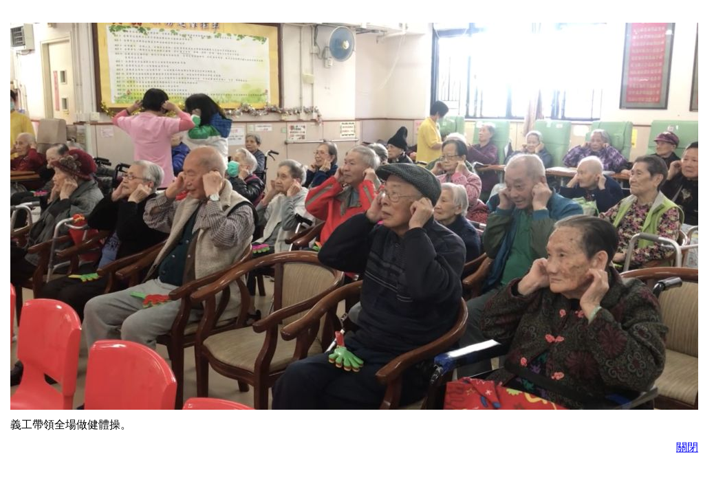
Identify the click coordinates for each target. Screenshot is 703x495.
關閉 (687, 447)
